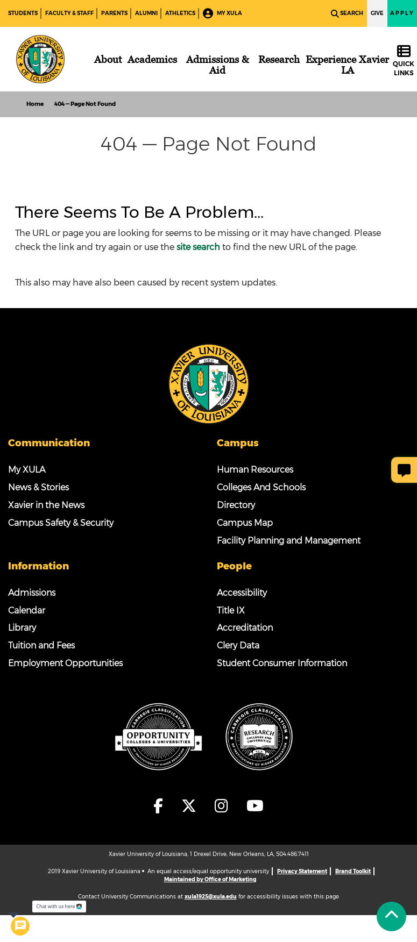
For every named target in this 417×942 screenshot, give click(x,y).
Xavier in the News (46, 505)
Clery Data (238, 645)
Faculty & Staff (69, 13)
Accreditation (245, 628)
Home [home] (35, 104)
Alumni (146, 13)
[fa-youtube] (255, 806)
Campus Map (245, 523)
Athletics (180, 13)
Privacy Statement (302, 871)
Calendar (26, 610)
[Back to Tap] (391, 916)
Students (23, 13)
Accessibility (242, 593)
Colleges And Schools (261, 487)
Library (22, 628)
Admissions (31, 593)
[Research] (279, 59)
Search (347, 14)
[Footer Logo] (208, 383)
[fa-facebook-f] (161, 806)
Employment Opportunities (65, 663)
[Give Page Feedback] (404, 470)
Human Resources (255, 470)
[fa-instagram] (225, 806)
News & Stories (38, 487)
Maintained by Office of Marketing (210, 879)
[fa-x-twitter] (192, 806)
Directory (236, 505)
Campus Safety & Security (61, 523)
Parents (114, 13)
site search (198, 247)
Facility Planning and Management (289, 541)
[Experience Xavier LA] (347, 64)
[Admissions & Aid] (218, 64)
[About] (108, 59)
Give (377, 13)
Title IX (231, 610)
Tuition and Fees (41, 645)
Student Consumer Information (282, 663)
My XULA (222, 14)
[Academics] (152, 59)
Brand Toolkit (353, 871)
